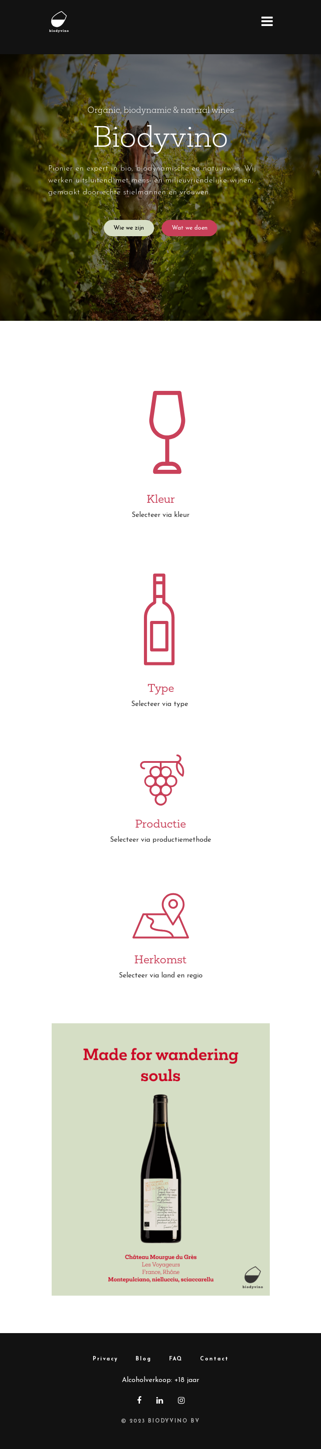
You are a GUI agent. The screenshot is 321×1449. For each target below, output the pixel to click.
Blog (143, 1359)
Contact (214, 1359)
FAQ (175, 1359)
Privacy (105, 1359)
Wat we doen (190, 228)
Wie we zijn (128, 228)
